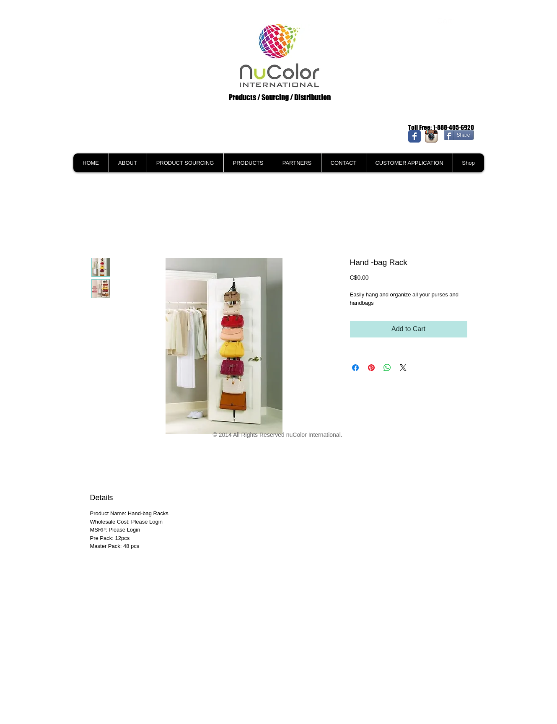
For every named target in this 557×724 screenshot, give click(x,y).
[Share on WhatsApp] (387, 368)
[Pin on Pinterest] (371, 368)
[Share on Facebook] (355, 368)
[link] (451, 21)
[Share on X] (403, 368)
